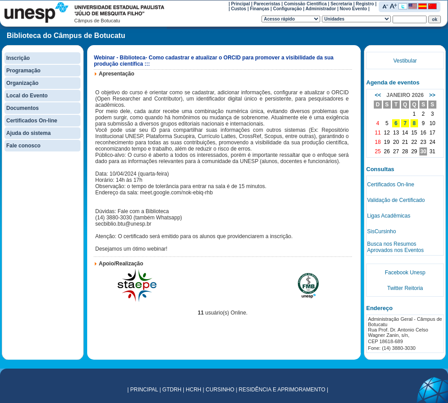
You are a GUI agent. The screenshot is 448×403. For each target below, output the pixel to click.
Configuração (287, 8)
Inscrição (18, 58)
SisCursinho (381, 231)
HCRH (194, 389)
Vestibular (405, 61)
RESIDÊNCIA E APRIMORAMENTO (282, 389)
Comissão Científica (305, 3)
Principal (240, 3)
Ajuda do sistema (28, 133)
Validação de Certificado (396, 200)
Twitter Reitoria (405, 288)
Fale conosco (23, 146)
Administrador (320, 8)
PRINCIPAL (144, 389)
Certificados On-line (31, 121)
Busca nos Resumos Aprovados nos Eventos (395, 247)
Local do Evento (27, 95)
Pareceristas (267, 3)
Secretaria (341, 3)
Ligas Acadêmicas (388, 216)
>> (432, 95)
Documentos (22, 108)
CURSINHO (220, 389)
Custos (238, 8)
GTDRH (172, 389)
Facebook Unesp (405, 272)
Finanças (259, 8)
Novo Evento (353, 8)
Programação (23, 70)
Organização (22, 83)
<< (378, 95)
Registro (365, 3)
